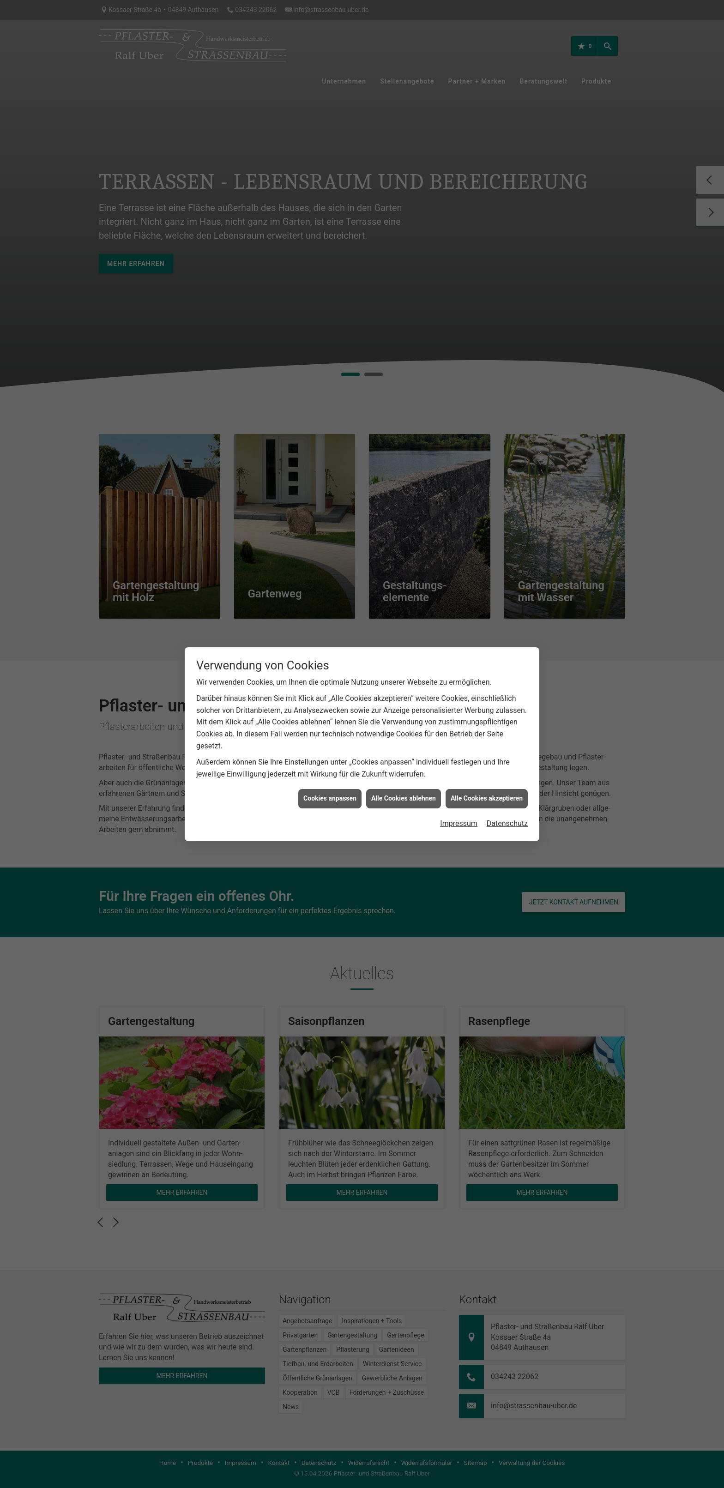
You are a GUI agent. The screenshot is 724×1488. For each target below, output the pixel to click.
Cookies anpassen (329, 798)
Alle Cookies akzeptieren (487, 798)
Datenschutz (507, 823)
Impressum (458, 823)
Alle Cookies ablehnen (403, 798)
